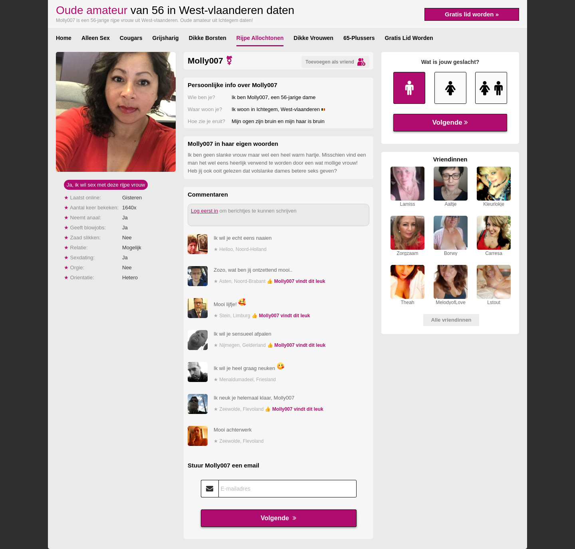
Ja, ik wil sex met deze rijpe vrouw (106, 185)
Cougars (131, 38)
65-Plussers (359, 38)
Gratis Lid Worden (409, 38)
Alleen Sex (95, 38)
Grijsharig (166, 38)
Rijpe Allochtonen (260, 38)
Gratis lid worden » (472, 14)
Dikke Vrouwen (313, 38)
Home (63, 38)
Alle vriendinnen (451, 320)
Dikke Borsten (207, 38)
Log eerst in (204, 211)
